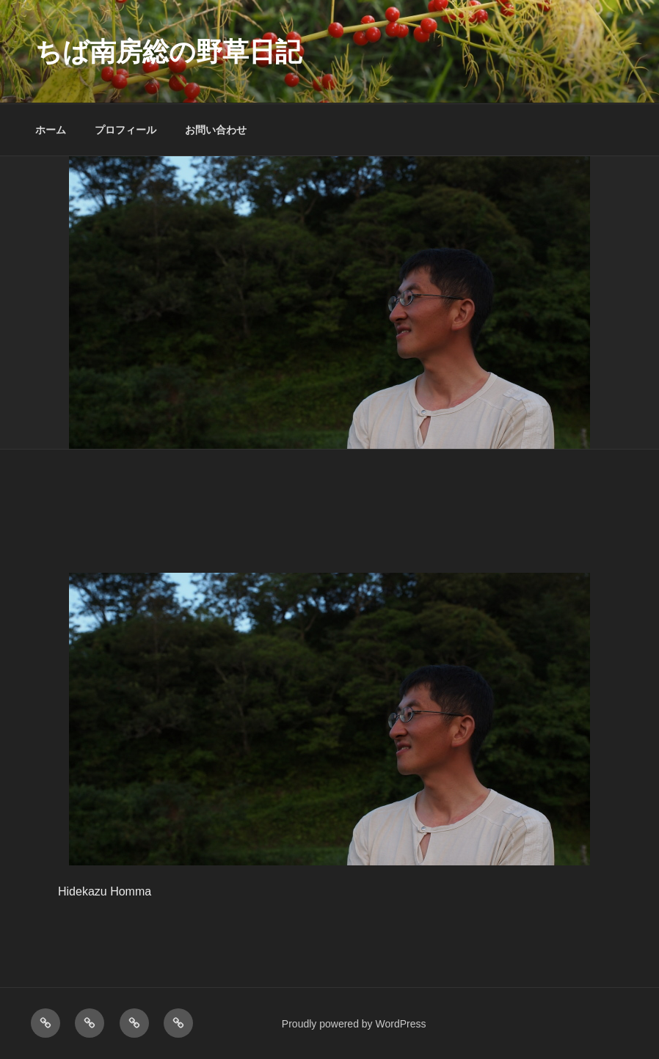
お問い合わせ (216, 130)
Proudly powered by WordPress (354, 1024)
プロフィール (125, 130)
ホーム (50, 130)
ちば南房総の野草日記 (168, 52)
